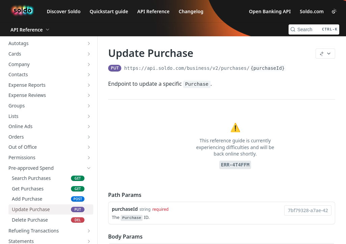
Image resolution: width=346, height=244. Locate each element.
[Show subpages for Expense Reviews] (89, 95)
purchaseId (125, 209)
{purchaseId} (267, 68)
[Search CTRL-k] (314, 29)
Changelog (191, 11)
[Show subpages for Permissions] (89, 157)
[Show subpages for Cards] (89, 54)
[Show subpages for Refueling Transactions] (89, 230)
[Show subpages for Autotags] (89, 43)
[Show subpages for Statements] (89, 241)
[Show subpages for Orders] (89, 137)
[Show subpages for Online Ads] (89, 126)
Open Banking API (270, 11)
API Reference (153, 11)
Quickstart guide (109, 11)
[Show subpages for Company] (89, 64)
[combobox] (307, 210)
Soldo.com (312, 11)
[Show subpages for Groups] (89, 105)
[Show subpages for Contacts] (89, 74)
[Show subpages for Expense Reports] (89, 85)
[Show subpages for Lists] (89, 116)
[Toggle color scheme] (334, 11)
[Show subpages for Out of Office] (89, 147)
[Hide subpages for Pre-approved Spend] (89, 168)
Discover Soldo (64, 11)
